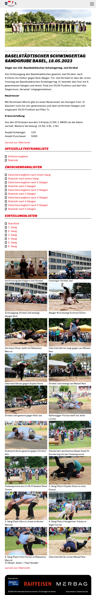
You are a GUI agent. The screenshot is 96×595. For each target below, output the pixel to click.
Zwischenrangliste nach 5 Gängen (28, 205)
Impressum (71, 591)
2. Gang (12, 231)
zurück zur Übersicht (17, 142)
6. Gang (12, 246)
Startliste (13, 223)
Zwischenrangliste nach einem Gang (29, 174)
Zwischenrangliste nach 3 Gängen (28, 189)
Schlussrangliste (18, 156)
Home (7, 51)
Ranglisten (17, 51)
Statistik (13, 160)
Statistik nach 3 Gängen (22, 193)
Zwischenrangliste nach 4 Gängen (28, 197)
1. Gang (12, 227)
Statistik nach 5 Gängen (22, 208)
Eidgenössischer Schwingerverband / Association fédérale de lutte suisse (18, 4)
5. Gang (12, 242)
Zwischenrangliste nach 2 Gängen (28, 182)
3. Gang (12, 234)
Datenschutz (82, 591)
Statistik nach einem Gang (23, 178)
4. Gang (12, 238)
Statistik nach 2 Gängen (22, 186)
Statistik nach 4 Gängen (22, 201)
